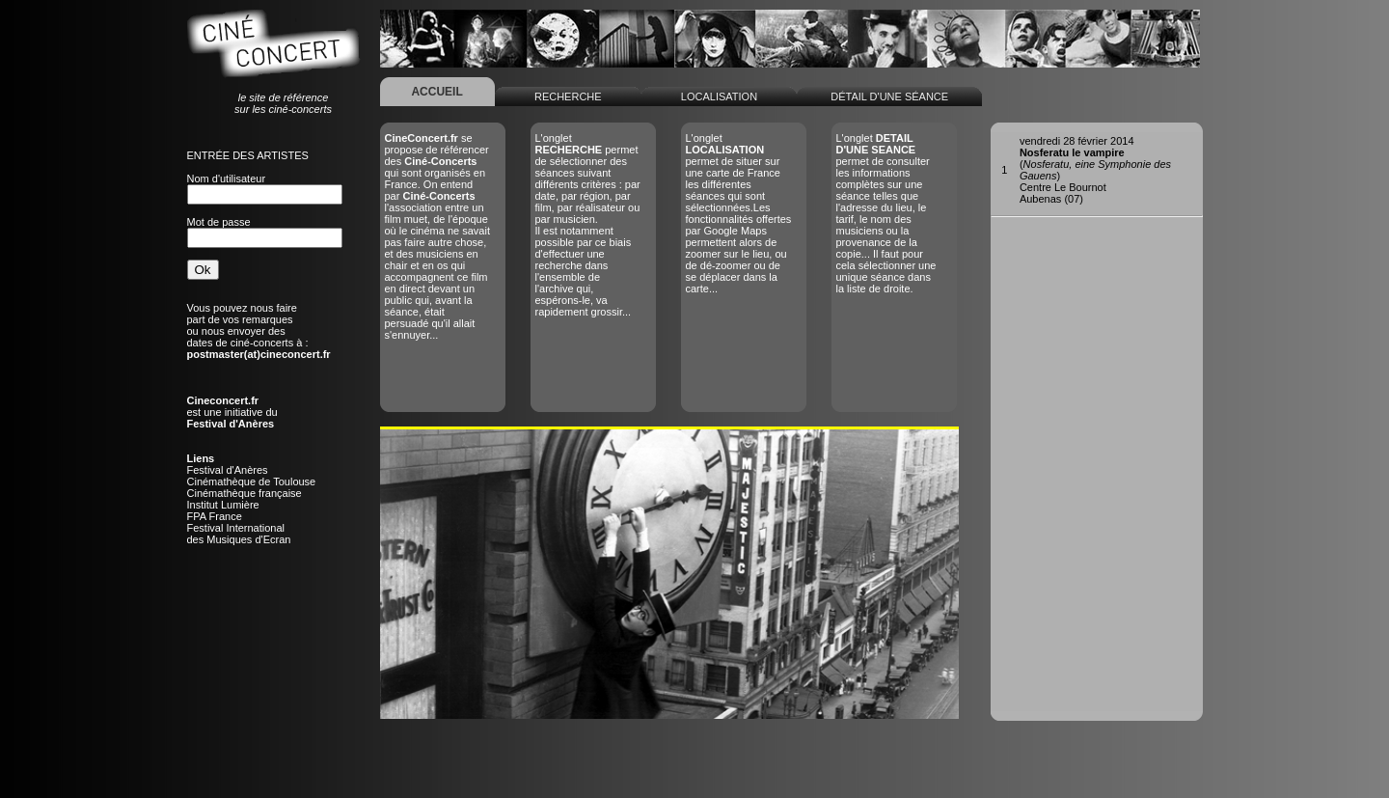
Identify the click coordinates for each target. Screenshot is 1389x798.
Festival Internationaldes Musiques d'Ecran (239, 533)
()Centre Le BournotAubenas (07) (1095, 170)
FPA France (214, 516)
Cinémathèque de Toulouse (251, 481)
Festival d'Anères (227, 470)
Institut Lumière (223, 504)
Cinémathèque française (244, 493)
